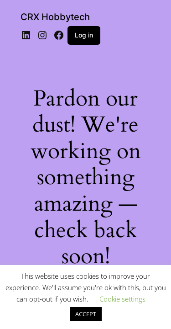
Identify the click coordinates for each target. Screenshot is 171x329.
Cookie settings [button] (122, 298)
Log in (84, 35)
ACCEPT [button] (85, 314)
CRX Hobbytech (55, 16)
